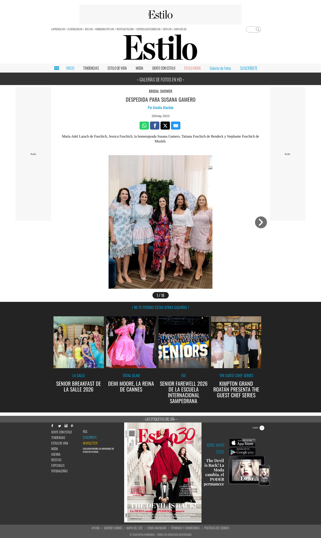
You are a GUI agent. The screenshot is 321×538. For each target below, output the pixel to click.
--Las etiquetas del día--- (160, 419)
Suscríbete (90, 437)
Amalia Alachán (163, 107)
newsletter (90, 443)
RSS (85, 431)
